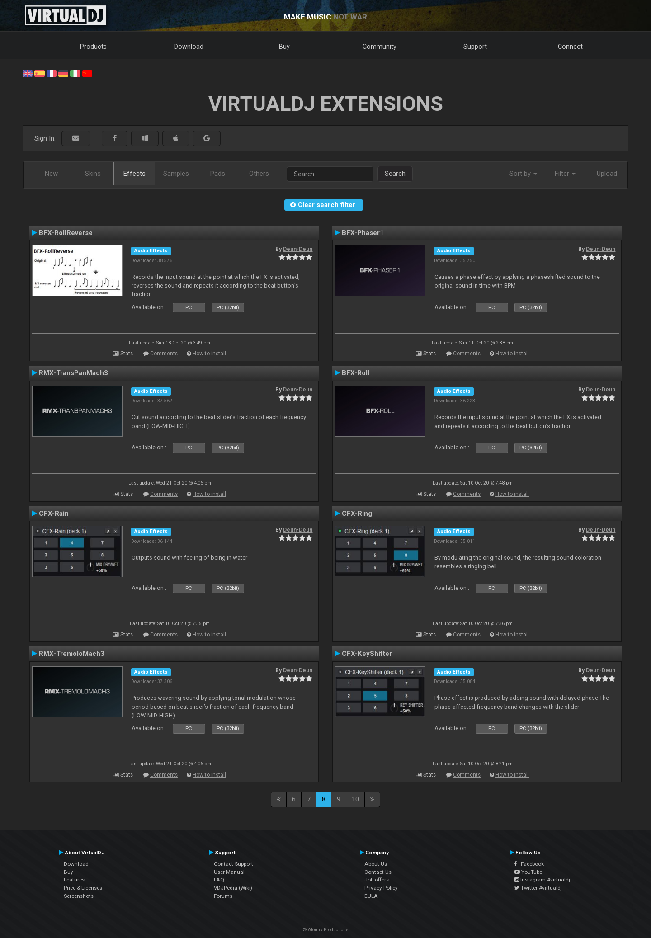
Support (475, 46)
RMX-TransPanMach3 (73, 373)
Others (259, 174)
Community (379, 46)
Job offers (376, 880)
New (51, 174)
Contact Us (378, 872)
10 (355, 799)
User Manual (229, 872)
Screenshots (79, 896)
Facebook (529, 864)
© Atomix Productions (326, 930)
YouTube (528, 872)
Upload (607, 174)
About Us (375, 864)
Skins (93, 174)
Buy (284, 46)
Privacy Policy (381, 888)
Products (93, 46)
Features (74, 880)
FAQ (219, 880)
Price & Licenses (83, 888)
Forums (223, 896)
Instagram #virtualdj (542, 880)
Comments (164, 353)
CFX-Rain (54, 513)
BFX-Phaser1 (363, 233)
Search (395, 174)
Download (188, 46)
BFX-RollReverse (66, 233)
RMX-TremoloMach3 (71, 654)
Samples (176, 174)
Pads (217, 174)
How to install (209, 353)
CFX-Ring (357, 513)
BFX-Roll (355, 373)
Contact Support (233, 864)
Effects (134, 174)
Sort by (523, 174)
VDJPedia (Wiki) (233, 888)
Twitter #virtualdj (538, 888)
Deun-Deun (297, 249)
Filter (565, 174)
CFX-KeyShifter (367, 654)
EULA (371, 896)
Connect (570, 46)
